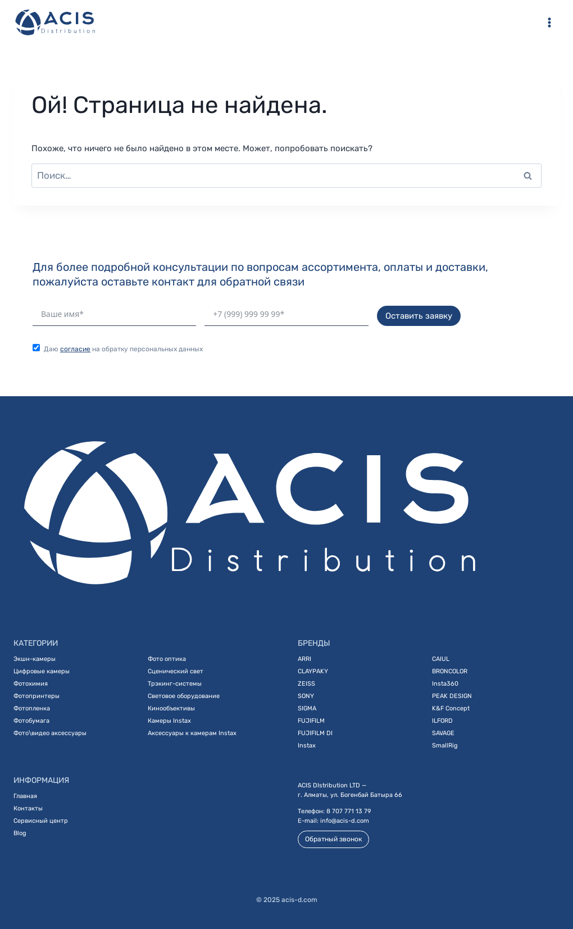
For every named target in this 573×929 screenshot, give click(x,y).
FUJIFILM (311, 720)
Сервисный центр (40, 820)
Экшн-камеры (34, 659)
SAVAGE (443, 733)
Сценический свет (175, 671)
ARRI (304, 659)
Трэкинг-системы (175, 683)
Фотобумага (31, 720)
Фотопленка (31, 708)
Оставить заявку (418, 316)
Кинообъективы (171, 708)
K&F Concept (451, 708)
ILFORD (442, 720)
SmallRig (445, 745)
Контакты (28, 808)
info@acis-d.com (344, 820)
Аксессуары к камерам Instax (192, 733)
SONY (306, 696)
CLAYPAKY (313, 671)
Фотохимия (30, 683)
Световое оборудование (184, 696)
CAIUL (440, 659)
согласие (75, 349)
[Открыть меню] (549, 22)
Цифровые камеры (41, 671)
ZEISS (306, 683)
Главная (25, 796)
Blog (19, 833)
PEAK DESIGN (452, 696)
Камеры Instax (169, 720)
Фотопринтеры (36, 696)
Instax (307, 745)
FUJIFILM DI (315, 733)
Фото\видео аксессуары (50, 733)
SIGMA (307, 708)
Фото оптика (167, 659)
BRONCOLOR (449, 671)
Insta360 (445, 683)
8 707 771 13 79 (348, 811)
